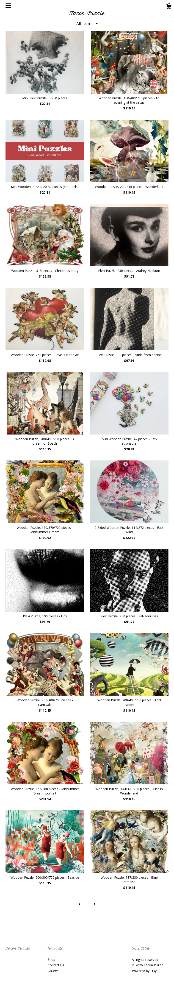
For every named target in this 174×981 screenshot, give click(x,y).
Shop (51, 959)
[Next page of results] (94, 904)
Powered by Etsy (144, 971)
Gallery (53, 971)
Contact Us (56, 965)
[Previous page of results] (79, 904)
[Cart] (168, 7)
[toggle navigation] (8, 5)
